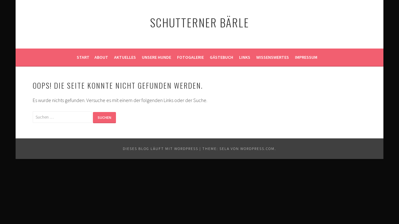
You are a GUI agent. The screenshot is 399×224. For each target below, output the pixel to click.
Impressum (306, 57)
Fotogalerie (190, 57)
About (101, 57)
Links (244, 57)
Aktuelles (125, 57)
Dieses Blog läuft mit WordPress (160, 148)
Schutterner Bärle (199, 22)
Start (83, 57)
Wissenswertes (272, 57)
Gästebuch (221, 57)
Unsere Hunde (156, 57)
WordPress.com (257, 148)
